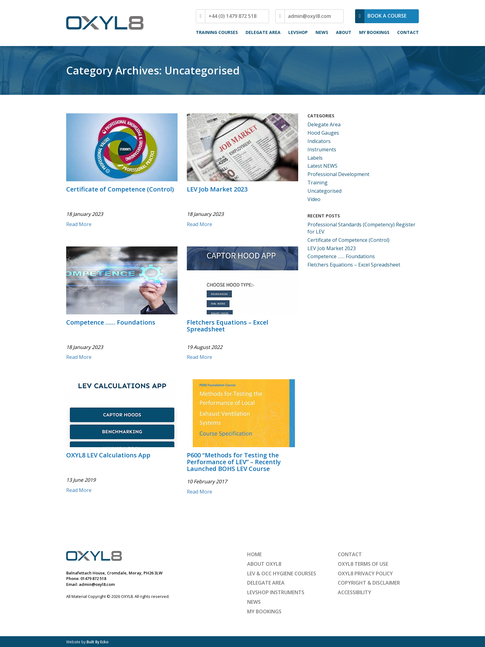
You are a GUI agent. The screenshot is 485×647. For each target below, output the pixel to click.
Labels (315, 157)
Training (317, 182)
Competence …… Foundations (110, 322)
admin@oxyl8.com (309, 16)
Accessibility (354, 592)
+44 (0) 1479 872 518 (232, 16)
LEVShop (298, 32)
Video (313, 199)
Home (254, 554)
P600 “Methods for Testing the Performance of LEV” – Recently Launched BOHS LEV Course (234, 462)
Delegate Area (263, 32)
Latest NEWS (322, 165)
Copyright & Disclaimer (369, 582)
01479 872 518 (93, 578)
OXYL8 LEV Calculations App (108, 455)
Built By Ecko (98, 642)
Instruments (321, 149)
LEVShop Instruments (275, 592)
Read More (79, 224)
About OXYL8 (264, 564)
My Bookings (374, 32)
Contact (408, 32)
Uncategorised (324, 190)
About (343, 32)
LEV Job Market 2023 (217, 189)
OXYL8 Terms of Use (363, 564)
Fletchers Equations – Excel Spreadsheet (227, 326)
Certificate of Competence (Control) (120, 189)
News (321, 32)
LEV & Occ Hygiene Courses (281, 573)
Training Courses (217, 32)
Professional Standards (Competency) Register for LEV (361, 228)
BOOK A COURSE (386, 15)
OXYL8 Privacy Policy (365, 573)
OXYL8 (105, 23)
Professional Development (338, 174)
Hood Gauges (323, 132)
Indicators (319, 141)
